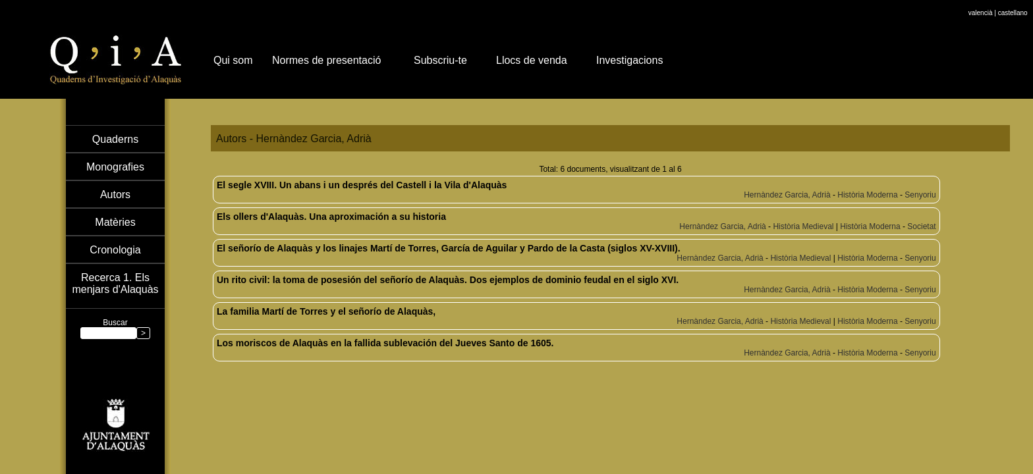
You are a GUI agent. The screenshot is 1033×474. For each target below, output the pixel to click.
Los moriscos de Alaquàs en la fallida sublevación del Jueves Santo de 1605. (385, 343)
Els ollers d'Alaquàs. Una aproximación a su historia (331, 216)
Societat (921, 226)
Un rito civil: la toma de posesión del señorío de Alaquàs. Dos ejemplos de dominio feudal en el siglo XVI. (448, 280)
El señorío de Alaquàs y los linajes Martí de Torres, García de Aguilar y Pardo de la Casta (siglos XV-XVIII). (449, 248)
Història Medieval (803, 226)
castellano (1013, 12)
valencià (980, 12)
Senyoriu (920, 194)
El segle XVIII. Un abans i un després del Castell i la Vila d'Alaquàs (362, 185)
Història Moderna (867, 194)
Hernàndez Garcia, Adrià (787, 194)
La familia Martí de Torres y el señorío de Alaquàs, (326, 311)
